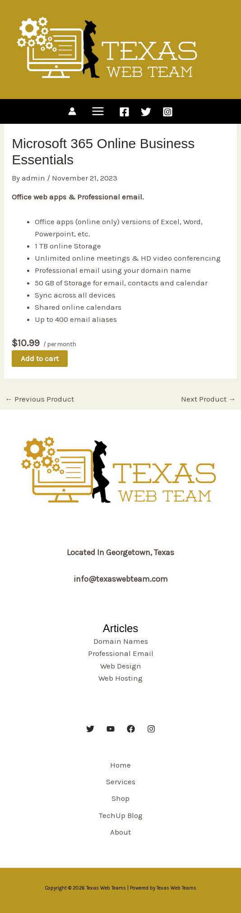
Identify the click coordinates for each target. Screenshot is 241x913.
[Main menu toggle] (98, 111)
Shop (120, 798)
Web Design (120, 665)
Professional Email (120, 653)
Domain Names (120, 641)
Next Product (208, 398)
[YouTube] (111, 729)
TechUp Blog (121, 815)
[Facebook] (124, 112)
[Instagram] (167, 112)
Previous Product (39, 398)
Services (120, 781)
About (120, 831)
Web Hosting (120, 677)
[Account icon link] (72, 111)
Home (120, 764)
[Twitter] (146, 112)
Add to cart (40, 358)
